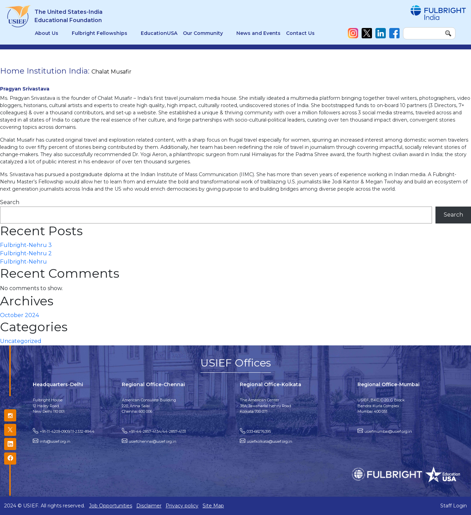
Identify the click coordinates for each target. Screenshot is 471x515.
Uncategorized (20, 341)
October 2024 (19, 315)
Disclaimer (148, 506)
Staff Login (453, 506)
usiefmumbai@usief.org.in (388, 431)
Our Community (203, 33)
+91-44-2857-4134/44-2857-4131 (157, 431)
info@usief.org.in (55, 441)
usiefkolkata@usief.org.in (269, 441)
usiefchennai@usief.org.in (152, 441)
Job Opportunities (110, 506)
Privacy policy (182, 506)
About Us (46, 33)
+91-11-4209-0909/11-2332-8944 (67, 431)
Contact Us (300, 33)
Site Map (213, 506)
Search (9, 202)
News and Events (258, 33)
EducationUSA (159, 33)
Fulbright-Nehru (23, 261)
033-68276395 (259, 431)
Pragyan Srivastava (24, 89)
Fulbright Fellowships (99, 33)
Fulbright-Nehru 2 (26, 253)
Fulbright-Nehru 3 (26, 245)
